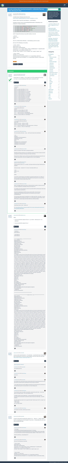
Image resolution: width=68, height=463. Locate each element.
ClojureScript (50, 89)
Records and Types (53, 61)
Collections (51, 63)
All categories (51, 54)
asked (14, 13)
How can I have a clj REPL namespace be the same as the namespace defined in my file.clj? (54, 34)
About (30, 1)
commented (16, 85)
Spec (50, 84)
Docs (50, 87)
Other (49, 97)
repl (15, 61)
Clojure (49, 55)
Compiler (51, 58)
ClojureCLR (50, 91)
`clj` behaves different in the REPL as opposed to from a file (53, 25)
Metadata (51, 70)
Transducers (51, 66)
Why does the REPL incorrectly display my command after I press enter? (53, 29)
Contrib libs (50, 92)
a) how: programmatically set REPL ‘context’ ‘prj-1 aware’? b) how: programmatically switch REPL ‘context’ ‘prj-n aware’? (53, 45)
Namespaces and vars (53, 72)
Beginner (50, 98)
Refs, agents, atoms (53, 74)
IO (49, 77)
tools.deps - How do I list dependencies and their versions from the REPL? (53, 39)
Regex (50, 83)
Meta (49, 95)
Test (50, 86)
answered (15, 74)
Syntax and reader (52, 57)
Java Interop (51, 75)
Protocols (51, 69)
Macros (50, 60)
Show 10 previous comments (19, 364)
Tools (49, 94)
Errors (50, 78)
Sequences (51, 64)
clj (13, 61)
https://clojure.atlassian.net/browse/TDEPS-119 (23, 357)
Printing (50, 81)
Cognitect (55, 462)
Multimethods (52, 67)
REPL (20, 13)
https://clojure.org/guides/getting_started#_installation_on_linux (25, 18)
